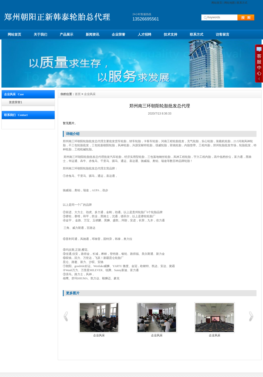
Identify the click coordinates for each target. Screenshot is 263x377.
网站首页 (216, 2)
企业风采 (90, 94)
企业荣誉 (118, 34)
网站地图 (229, 2)
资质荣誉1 (15, 102)
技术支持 (170, 34)
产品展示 (66, 34)
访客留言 (222, 34)
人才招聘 (144, 34)
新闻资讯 (92, 34)
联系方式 (242, 2)
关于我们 (40, 34)
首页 (78, 94)
